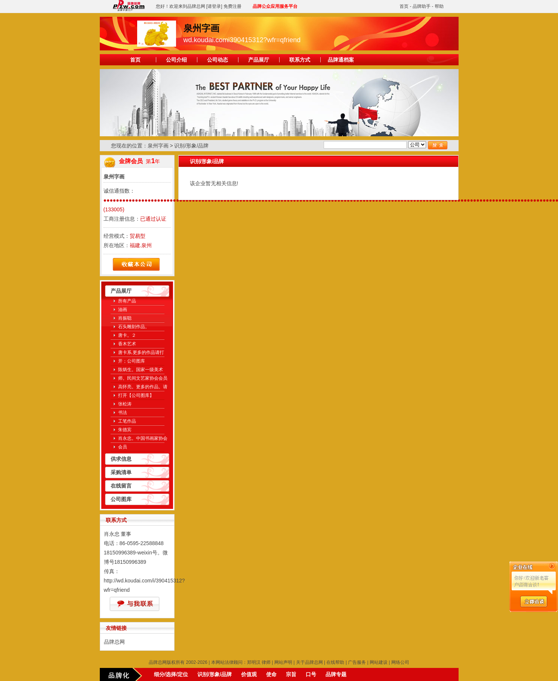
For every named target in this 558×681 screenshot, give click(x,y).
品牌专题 (336, 674)
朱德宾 (125, 429)
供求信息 (121, 459)
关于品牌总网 (309, 662)
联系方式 (299, 60)
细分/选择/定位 (171, 674)
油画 (122, 309)
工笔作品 (127, 421)
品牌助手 (422, 6)
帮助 (439, 6)
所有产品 (127, 301)
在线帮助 (335, 662)
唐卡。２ (127, 335)
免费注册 (232, 6)
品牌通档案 (341, 60)
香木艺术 (127, 343)
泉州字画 (158, 146)
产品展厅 (258, 60)
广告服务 (357, 662)
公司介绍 (176, 60)
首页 (404, 6)
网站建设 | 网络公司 (389, 662)
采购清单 (121, 472)
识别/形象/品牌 (214, 674)
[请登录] (214, 6)
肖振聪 (125, 318)
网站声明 (283, 662)
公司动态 (217, 60)
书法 (122, 412)
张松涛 (125, 404)
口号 (311, 674)
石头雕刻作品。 (133, 326)
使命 (271, 674)
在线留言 (121, 486)
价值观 (249, 674)
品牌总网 (114, 642)
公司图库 (121, 499)
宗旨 (291, 674)
